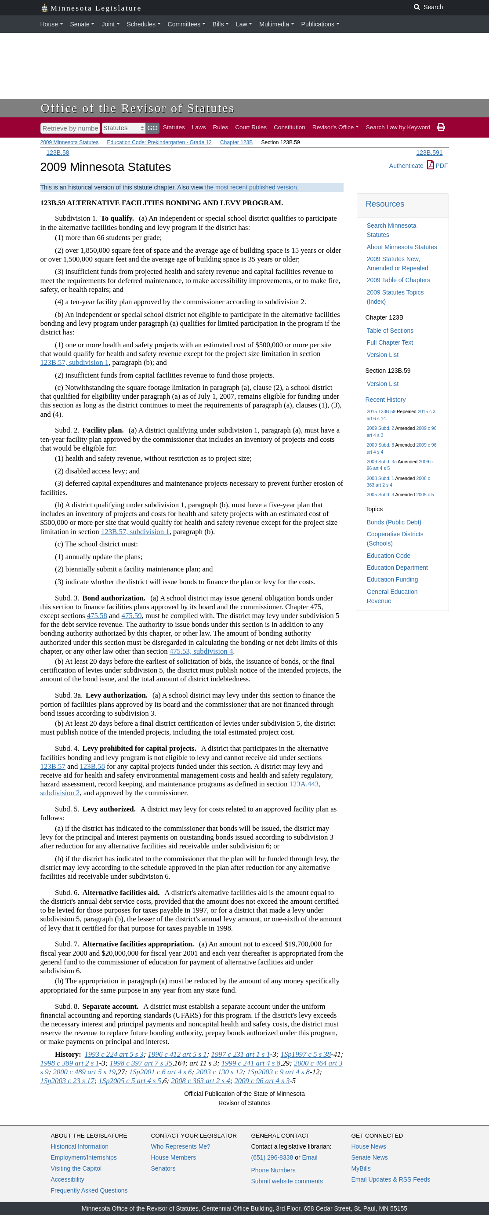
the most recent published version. (252, 187)
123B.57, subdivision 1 (74, 362)
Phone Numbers (273, 1170)
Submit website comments (287, 1181)
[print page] (441, 127)
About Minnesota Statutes (402, 247)
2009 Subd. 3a (382, 461)
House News (368, 1146)
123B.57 (52, 766)
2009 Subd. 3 (380, 444)
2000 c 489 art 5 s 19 (84, 1072)
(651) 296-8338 (272, 1157)
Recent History (386, 399)
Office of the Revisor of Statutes (138, 108)
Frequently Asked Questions (89, 1190)
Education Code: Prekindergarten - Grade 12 (159, 142)
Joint (108, 24)
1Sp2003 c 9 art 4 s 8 (278, 1072)
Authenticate (406, 165)
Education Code (389, 555)
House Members (173, 1157)
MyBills (361, 1168)
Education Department (397, 567)
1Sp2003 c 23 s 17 (67, 1081)
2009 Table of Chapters (399, 280)
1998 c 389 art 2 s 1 (69, 1063)
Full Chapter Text (390, 342)
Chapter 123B (236, 142)
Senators (163, 1168)
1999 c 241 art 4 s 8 (250, 1063)
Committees (184, 24)
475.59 (132, 615)
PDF (437, 165)
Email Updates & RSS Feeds (391, 1179)
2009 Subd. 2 (380, 428)
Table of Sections (390, 330)
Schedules (141, 24)
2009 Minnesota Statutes (69, 142)
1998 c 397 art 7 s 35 (141, 1063)
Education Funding (392, 579)
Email (309, 1157)
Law (241, 24)
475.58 (97, 615)
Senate (80, 24)
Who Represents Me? (180, 1146)
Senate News (369, 1157)
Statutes (174, 127)
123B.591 (430, 152)
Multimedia (274, 24)
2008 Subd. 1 (380, 478)
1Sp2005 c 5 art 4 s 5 (129, 1081)
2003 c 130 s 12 (219, 1072)
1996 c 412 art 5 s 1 (177, 1054)
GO (152, 127)
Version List (382, 354)
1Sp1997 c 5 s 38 (306, 1054)
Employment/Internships (84, 1157)
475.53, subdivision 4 (201, 651)
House (49, 24)
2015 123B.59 (381, 411)
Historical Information (80, 1146)
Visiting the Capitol (76, 1168)
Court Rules (251, 127)
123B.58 (58, 152)
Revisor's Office (333, 127)
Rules (220, 127)
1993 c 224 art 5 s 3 (113, 1054)
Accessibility (67, 1179)
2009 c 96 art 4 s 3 (262, 1081)
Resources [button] (385, 203)
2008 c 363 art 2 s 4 (200, 1081)
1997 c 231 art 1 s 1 (240, 1054)
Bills (218, 24)
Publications (318, 24)
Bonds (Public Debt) (394, 522)
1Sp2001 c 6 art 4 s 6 (160, 1072)
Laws (199, 127)
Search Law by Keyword (398, 127)
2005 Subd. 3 (380, 494)
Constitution (289, 127)
